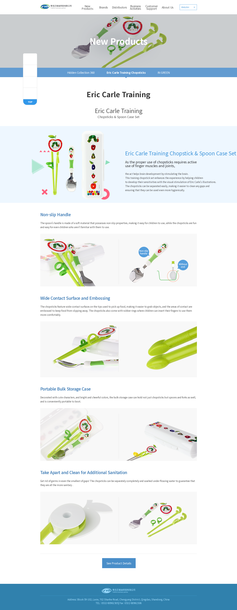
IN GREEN (164, 72)
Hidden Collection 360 (81, 72)
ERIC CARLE (30, 93)
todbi (30, 59)
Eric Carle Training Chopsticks (126, 72)
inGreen (30, 82)
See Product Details (119, 563)
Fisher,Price (30, 70)
